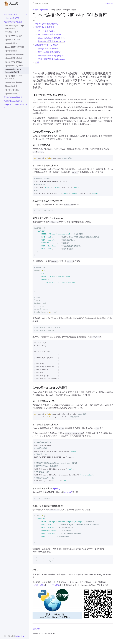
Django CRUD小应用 (12, 39)
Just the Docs (19, 636)
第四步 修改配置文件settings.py (51, 41)
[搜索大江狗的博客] (60, 3)
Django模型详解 (11, 43)
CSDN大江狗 (39, 585)
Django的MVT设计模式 (13, 36)
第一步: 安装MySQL (46, 31)
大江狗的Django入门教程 (13, 22)
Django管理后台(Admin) (14, 65)
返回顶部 (36, 628)
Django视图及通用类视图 (14, 54)
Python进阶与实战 (10, 14)
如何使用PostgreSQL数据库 (47, 44)
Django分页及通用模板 (13, 82)
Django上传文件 (11, 86)
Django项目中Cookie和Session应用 (13, 77)
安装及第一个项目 (11, 32)
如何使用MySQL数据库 (44, 27)
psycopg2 (56, 488)
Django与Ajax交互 (12, 90)
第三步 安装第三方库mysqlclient (51, 38)
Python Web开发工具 (11, 18)
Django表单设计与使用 (13, 62)
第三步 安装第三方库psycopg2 (51, 55)
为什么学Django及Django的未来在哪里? (14, 26)
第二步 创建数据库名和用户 (49, 34)
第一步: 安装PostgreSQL (48, 48)
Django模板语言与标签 (13, 58)
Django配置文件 (11, 93)
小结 (37, 62)
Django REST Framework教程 (14, 106)
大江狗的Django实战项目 (13, 101)
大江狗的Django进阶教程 (13, 97)
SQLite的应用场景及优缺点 (46, 23)
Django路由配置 (11, 51)
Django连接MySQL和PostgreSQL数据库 (13, 70)
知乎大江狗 (55, 585)
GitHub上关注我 (108, 3)
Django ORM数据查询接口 (15, 47)
